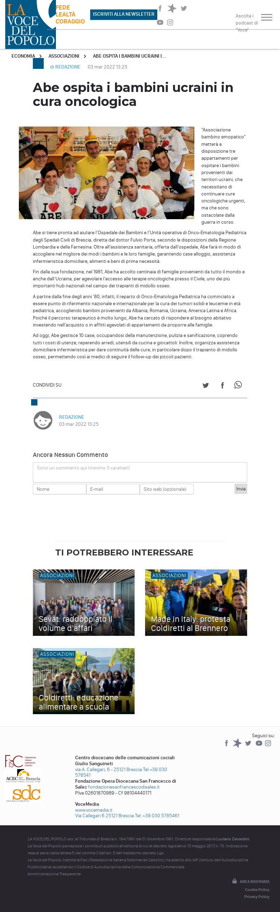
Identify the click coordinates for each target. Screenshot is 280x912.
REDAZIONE (71, 417)
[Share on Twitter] (206, 386)
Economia (23, 56)
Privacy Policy (257, 896)
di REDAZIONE (65, 67)
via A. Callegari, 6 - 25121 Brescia (108, 770)
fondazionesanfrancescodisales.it (124, 787)
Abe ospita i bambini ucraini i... (129, 56)
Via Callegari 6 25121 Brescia (104, 816)
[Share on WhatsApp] (239, 386)
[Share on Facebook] (222, 386)
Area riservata (250, 881)
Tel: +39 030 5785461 (157, 816)
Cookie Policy (257, 889)
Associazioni (64, 56)
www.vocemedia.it (94, 810)
